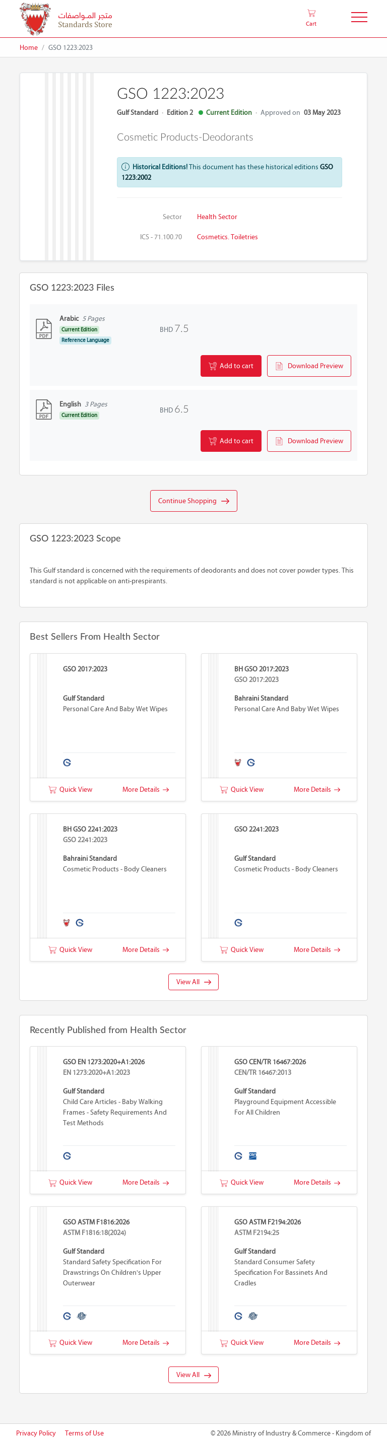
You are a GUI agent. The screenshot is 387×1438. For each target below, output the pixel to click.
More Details (145, 789)
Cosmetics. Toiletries (227, 237)
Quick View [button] (70, 789)
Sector (172, 217)
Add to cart (231, 366)
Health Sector (217, 217)
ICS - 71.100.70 (161, 237)
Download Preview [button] (309, 366)
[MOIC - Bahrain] (66, 19)
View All (193, 982)
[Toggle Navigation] (359, 19)
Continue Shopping (193, 501)
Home (29, 47)
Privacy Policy (36, 1433)
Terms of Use (84, 1433)
